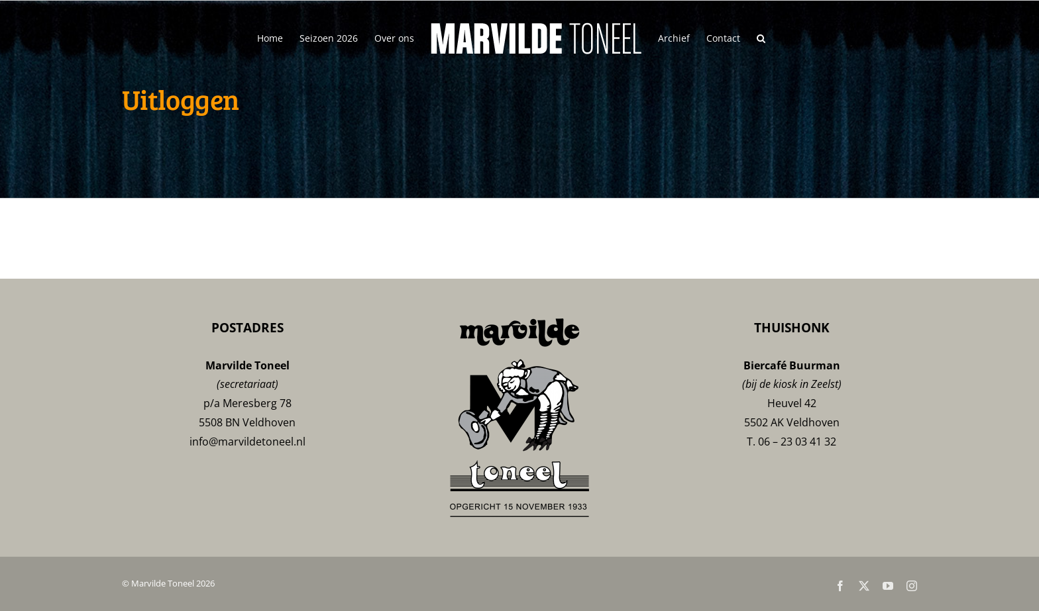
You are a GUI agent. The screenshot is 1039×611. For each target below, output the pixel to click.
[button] (761, 37)
